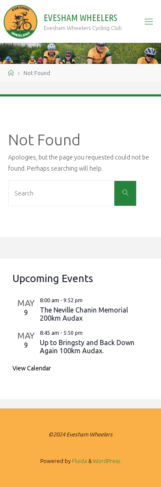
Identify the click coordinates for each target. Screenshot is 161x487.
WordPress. (107, 461)
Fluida (79, 461)
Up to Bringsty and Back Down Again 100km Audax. (87, 347)
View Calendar (31, 368)
